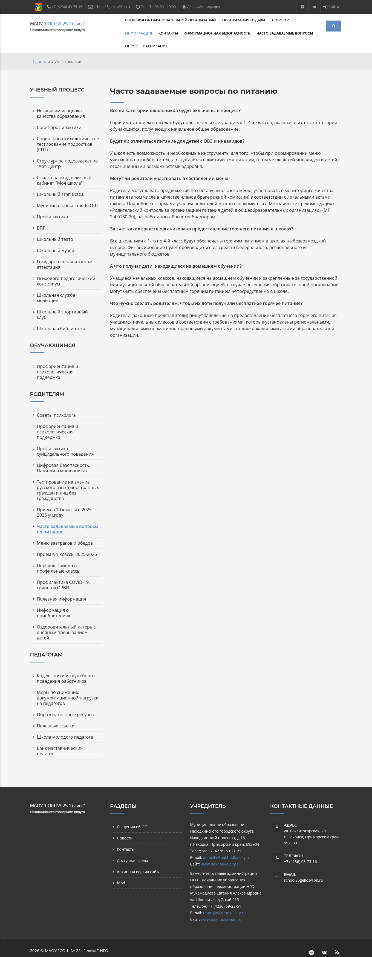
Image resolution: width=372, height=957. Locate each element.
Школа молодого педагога (65, 724)
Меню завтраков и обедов (65, 530)
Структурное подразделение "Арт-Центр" (67, 150)
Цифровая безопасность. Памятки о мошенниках (63, 455)
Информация (279, 20)
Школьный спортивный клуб (62, 301)
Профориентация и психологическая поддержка (57, 358)
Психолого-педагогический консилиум (66, 268)
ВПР (41, 215)
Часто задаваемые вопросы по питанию (68, 516)
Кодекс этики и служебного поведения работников (66, 665)
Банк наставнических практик (60, 738)
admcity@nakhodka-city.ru (226, 844)
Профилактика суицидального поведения (65, 438)
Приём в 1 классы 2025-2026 (67, 541)
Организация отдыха (215, 20)
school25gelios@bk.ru (303, 867)
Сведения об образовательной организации (142, 20)
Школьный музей (55, 237)
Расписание (261, 33)
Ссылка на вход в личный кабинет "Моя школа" (64, 167)
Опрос (237, 33)
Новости (251, 20)
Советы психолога (56, 402)
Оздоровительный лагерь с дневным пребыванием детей (66, 619)
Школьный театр (55, 226)
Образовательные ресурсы (66, 701)
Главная (41, 48)
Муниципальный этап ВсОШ (67, 192)
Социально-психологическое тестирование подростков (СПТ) (68, 130)
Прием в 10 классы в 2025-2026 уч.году (65, 499)
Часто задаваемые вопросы (197, 33)
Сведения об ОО (132, 813)
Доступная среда (132, 847)
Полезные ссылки (56, 713)
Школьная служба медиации (56, 284)
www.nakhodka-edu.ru (221, 906)
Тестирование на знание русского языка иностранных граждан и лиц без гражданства (68, 477)
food (121, 869)
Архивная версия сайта (138, 858)
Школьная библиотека (61, 315)
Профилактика (52, 204)
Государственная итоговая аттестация (65, 251)
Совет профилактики (59, 114)
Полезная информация (61, 586)
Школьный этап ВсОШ (61, 181)
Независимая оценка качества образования (61, 100)
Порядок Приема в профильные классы (58, 555)
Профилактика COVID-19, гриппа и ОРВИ (63, 572)
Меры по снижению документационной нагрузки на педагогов (68, 684)
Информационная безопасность (129, 33)
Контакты (308, 20)
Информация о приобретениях (53, 599)
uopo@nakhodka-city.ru (224, 899)
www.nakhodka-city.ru (221, 850)
